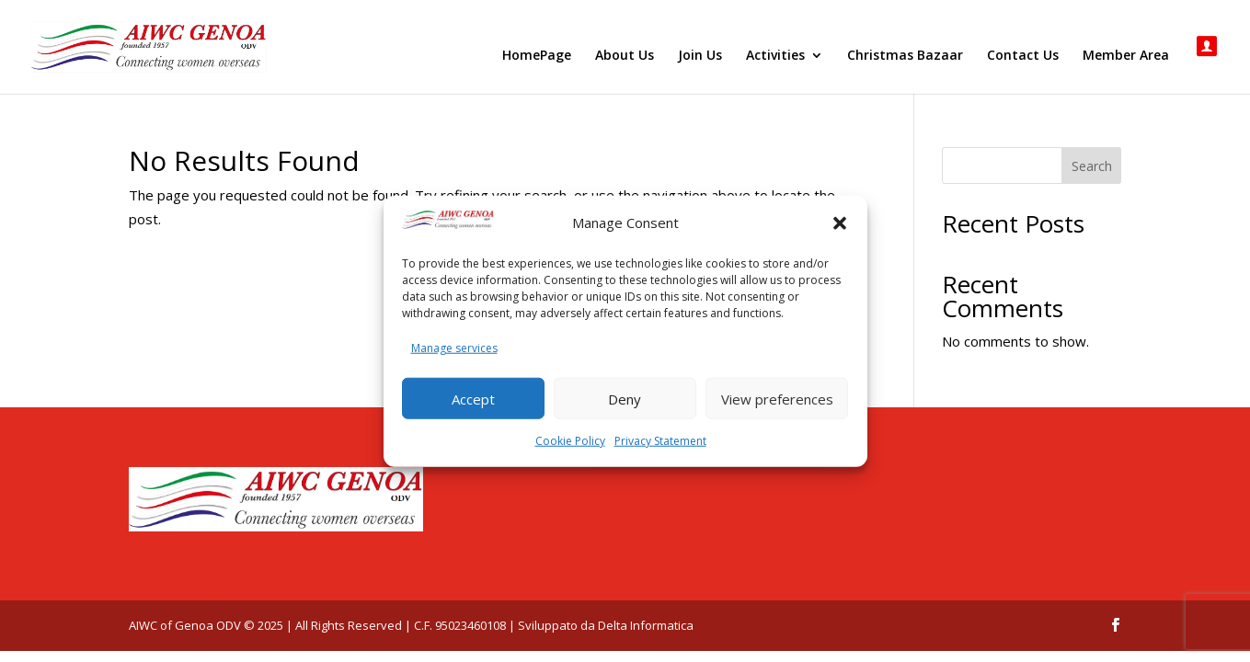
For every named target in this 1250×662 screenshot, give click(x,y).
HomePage (536, 56)
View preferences (777, 398)
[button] (840, 223)
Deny (624, 398)
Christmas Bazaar (905, 56)
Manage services (454, 347)
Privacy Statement (660, 441)
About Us (624, 56)
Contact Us (1023, 56)
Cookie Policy (570, 441)
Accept (473, 398)
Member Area (1126, 56)
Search (1092, 166)
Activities (775, 56)
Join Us (700, 56)
